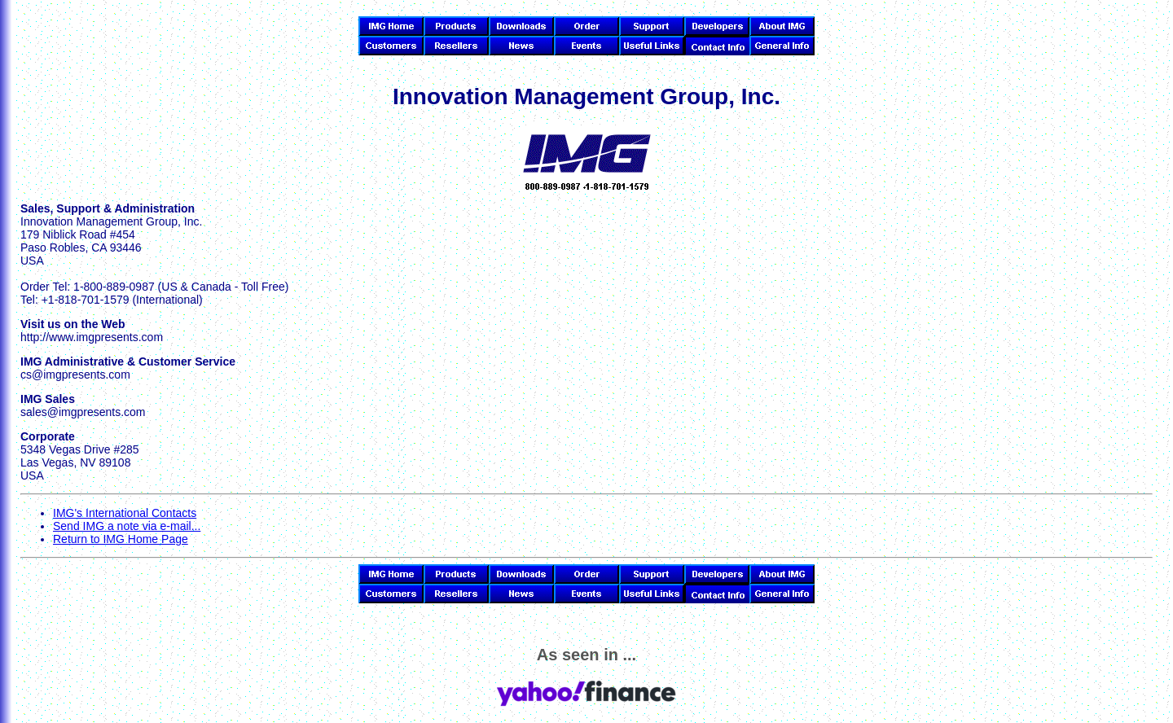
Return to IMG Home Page (120, 539)
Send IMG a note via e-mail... (126, 525)
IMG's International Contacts (124, 512)
